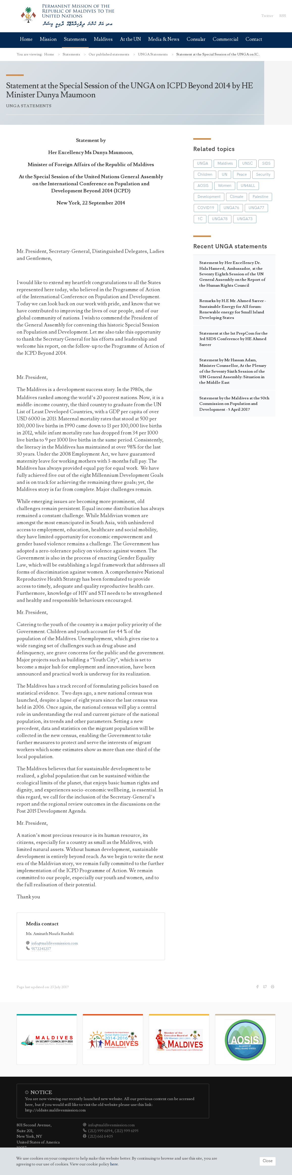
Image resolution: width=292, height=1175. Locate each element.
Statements (75, 39)
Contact (254, 39)
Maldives (103, 39)
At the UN (130, 39)
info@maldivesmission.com (54, 943)
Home (26, 39)
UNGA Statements (153, 54)
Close (268, 1161)
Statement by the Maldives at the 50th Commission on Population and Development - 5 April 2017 (234, 404)
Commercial (225, 39)
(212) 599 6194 (100, 1130)
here (114, 1164)
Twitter (267, 15)
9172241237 (41, 948)
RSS (282, 15)
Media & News (163, 39)
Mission (48, 39)
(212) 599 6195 (126, 1130)
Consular (196, 39)
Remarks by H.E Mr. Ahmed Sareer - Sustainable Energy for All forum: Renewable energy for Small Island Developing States (232, 309)
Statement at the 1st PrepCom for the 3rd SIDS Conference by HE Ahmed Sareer (233, 339)
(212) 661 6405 (100, 1136)
